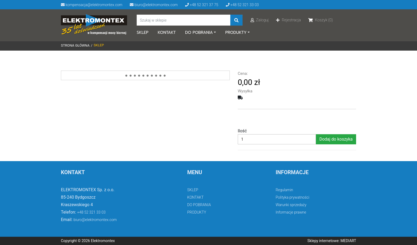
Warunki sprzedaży (291, 205)
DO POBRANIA (199, 32)
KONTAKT (167, 32)
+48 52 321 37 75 (201, 5)
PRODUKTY (236, 32)
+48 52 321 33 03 (242, 5)
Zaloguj (260, 20)
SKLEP (142, 32)
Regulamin (284, 190)
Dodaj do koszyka (336, 139)
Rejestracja (288, 20)
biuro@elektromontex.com (154, 5)
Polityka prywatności (292, 197)
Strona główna (75, 45)
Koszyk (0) (320, 20)
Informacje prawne (291, 212)
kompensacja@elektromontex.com (91, 5)
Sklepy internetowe (323, 241)
